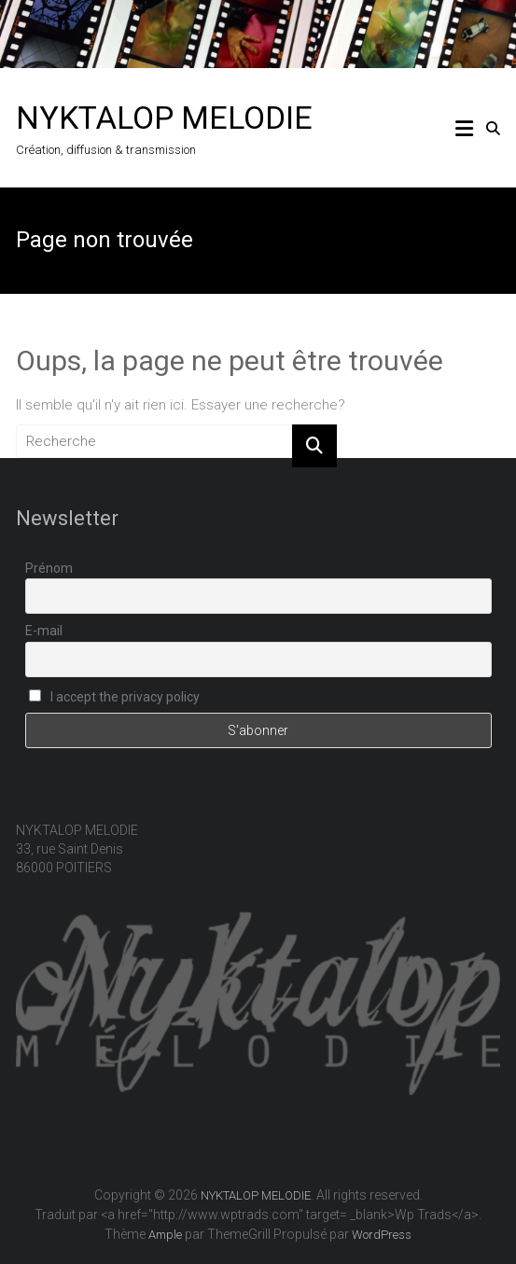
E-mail (44, 630)
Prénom (49, 568)
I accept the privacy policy (115, 696)
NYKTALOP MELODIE (164, 117)
